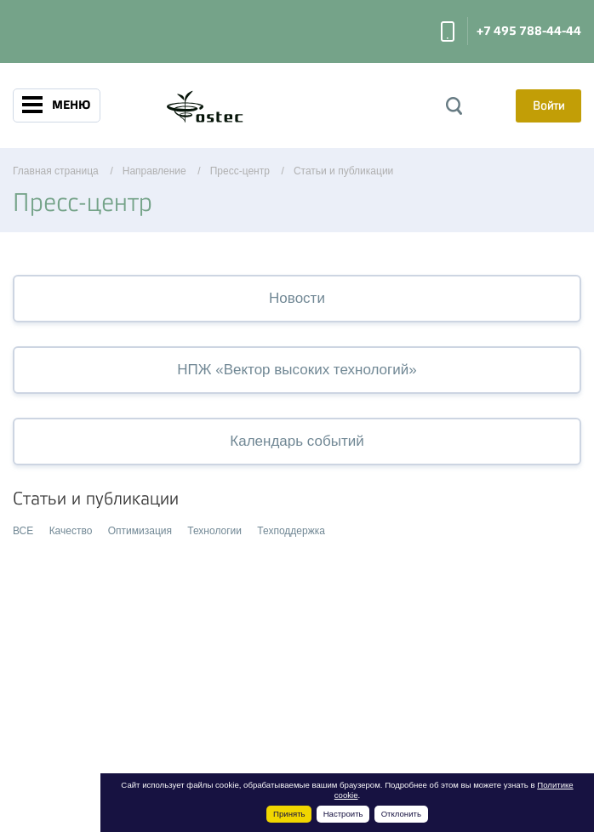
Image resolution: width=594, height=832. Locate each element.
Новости (297, 298)
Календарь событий (296, 441)
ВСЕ (23, 531)
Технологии (214, 531)
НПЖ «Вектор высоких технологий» (296, 370)
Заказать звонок (448, 31)
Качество (71, 531)
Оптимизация (140, 531)
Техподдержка (291, 531)
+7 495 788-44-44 (529, 31)
